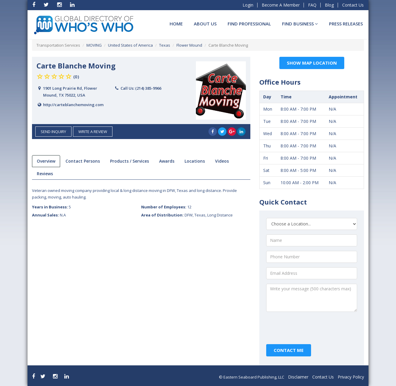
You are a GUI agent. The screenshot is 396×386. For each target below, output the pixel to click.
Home (176, 24)
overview (46, 161)
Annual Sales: (49, 215)
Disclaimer (298, 377)
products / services (129, 161)
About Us (205, 24)
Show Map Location (312, 63)
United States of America (130, 45)
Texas (164, 45)
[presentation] (312, 328)
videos (222, 161)
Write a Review (92, 131)
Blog (329, 5)
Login (248, 5)
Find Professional (249, 24)
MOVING (94, 45)
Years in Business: (51, 207)
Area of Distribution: (187, 215)
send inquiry (53, 131)
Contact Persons (83, 161)
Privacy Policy (351, 377)
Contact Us (353, 5)
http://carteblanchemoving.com (73, 104)
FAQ (312, 5)
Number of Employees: (166, 207)
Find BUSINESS (300, 24)
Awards (166, 161)
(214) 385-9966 (148, 88)
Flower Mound (189, 45)
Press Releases (346, 24)
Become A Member (281, 5)
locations (195, 161)
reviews (45, 173)
